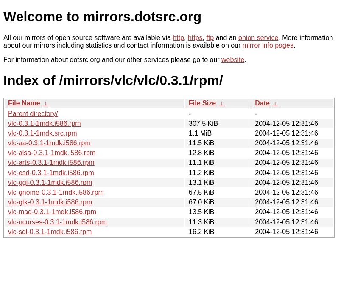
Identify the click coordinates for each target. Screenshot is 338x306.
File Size (202, 103)
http (178, 37)
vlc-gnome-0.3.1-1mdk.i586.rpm (56, 192)
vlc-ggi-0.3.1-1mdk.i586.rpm (50, 182)
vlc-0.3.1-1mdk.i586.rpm (44, 123)
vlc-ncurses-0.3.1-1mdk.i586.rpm (57, 222)
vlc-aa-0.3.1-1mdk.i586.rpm (49, 143)
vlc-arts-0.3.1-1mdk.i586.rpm (51, 162)
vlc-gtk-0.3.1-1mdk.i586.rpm (50, 202)
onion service (258, 37)
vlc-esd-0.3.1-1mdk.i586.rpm (51, 172)
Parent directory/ (33, 113)
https (195, 37)
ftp (210, 37)
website (232, 59)
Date (262, 103)
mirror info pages (268, 45)
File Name (24, 103)
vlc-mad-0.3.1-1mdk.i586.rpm (52, 211)
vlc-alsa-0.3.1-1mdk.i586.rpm (51, 152)
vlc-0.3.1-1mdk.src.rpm (42, 133)
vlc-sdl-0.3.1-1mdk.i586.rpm (50, 231)
